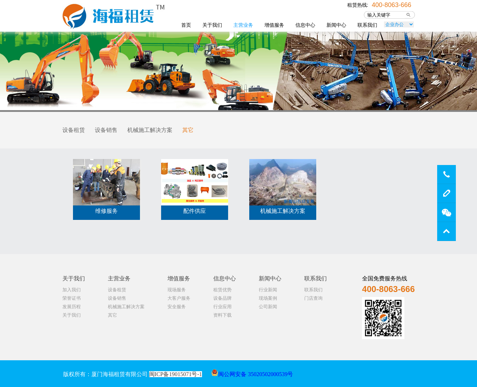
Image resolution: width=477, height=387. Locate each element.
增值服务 (274, 25)
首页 (186, 25)
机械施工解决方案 (149, 130)
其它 (188, 130)
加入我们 (71, 289)
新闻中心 (336, 25)
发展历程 (71, 306)
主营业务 (243, 25)
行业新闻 (268, 289)
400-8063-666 (391, 4)
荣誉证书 (71, 298)
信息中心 (305, 25)
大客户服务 (178, 298)
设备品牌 (222, 298)
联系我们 (367, 25)
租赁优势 (222, 289)
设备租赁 (73, 130)
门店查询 (313, 298)
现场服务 (176, 289)
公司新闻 (268, 306)
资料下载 (222, 315)
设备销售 (106, 130)
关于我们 (212, 25)
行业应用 (222, 306)
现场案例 (268, 298)
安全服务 (176, 306)
